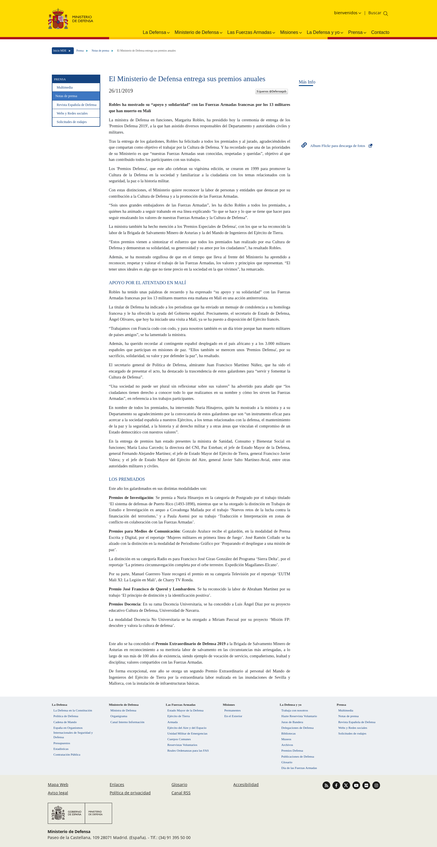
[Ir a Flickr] (367, 784)
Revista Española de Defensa (77, 105)
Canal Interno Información (127, 722)
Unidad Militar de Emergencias (188, 733)
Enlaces (117, 784)
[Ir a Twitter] (347, 784)
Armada (173, 722)
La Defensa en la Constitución (73, 710)
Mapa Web (58, 784)
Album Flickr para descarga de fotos (337, 146)
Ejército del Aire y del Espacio (187, 727)
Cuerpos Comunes (179, 739)
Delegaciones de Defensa (297, 727)
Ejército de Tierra (179, 716)
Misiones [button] (291, 32)
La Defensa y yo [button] (325, 32)
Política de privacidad (130, 792)
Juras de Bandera (292, 722)
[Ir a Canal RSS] (327, 784)
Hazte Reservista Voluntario (299, 716)
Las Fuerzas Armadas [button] (251, 32)
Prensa (80, 50)
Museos (286, 739)
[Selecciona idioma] (348, 13)
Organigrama (119, 716)
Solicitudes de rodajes (72, 122)
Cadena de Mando (65, 722)
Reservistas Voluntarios (182, 744)
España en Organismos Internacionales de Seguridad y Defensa (73, 732)
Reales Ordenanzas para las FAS (188, 750)
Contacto (380, 32)
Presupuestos (62, 743)
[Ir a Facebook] (337, 784)
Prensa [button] (357, 32)
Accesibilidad (246, 784)
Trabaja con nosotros (294, 710)
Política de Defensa (66, 716)
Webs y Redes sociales (72, 113)
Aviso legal (58, 792)
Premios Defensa (292, 750)
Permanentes (232, 710)
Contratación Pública (67, 754)
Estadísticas (61, 748)
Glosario (287, 762)
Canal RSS (181, 792)
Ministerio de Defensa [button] (199, 32)
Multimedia (65, 87)
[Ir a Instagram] (376, 784)
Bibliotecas (288, 733)
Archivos (287, 744)
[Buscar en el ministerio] (374, 13)
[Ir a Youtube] (357, 784)
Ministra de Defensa (123, 710)
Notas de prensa (100, 50)
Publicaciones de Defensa (297, 756)
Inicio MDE (59, 50)
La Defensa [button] (157, 32)
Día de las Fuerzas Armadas (299, 768)
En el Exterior (233, 716)
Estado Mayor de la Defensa (186, 710)
